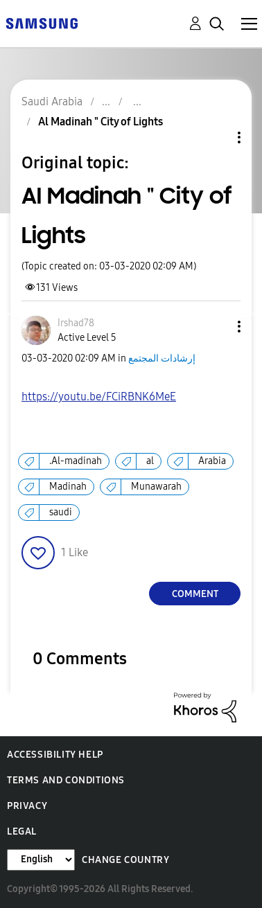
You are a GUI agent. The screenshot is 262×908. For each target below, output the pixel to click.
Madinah (68, 486)
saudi (60, 512)
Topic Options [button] (216, 137)
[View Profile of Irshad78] (76, 323)
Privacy (27, 806)
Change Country (125, 860)
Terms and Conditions (66, 780)
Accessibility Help (55, 754)
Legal (22, 831)
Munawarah (156, 486)
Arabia (212, 461)
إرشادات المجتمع (161, 358)
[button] (216, 326)
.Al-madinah (75, 461)
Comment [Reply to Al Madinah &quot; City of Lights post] (195, 594)
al (150, 461)
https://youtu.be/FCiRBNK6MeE (98, 396)
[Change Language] (41, 860)
